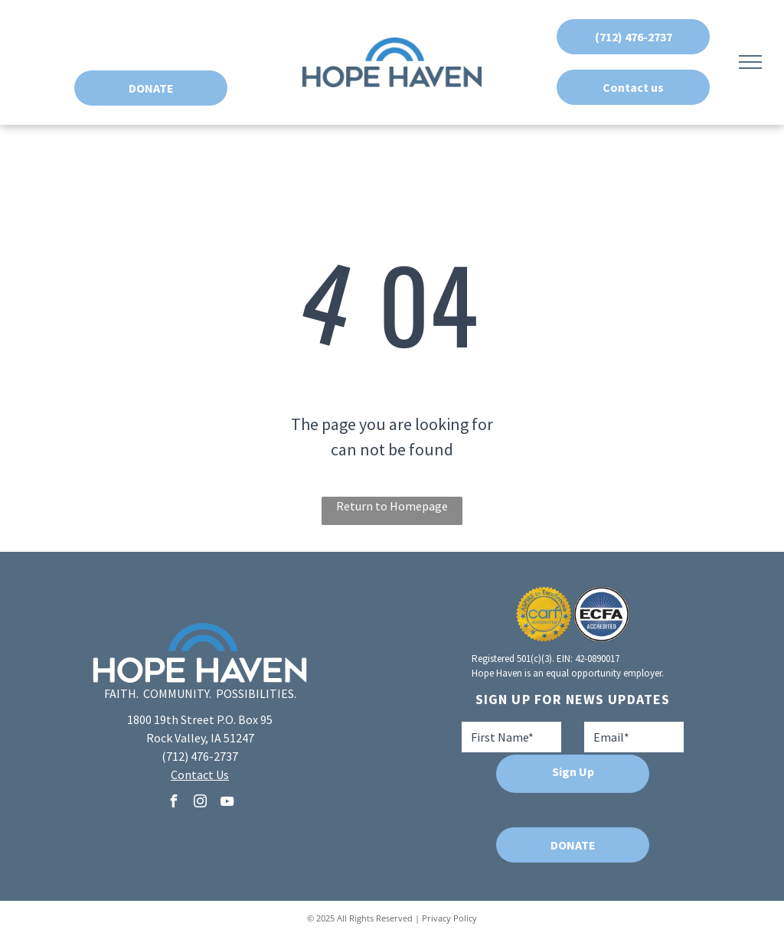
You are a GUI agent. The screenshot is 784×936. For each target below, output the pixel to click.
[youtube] (227, 803)
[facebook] (173, 803)
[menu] (750, 62)
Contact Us (200, 774)
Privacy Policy (449, 918)
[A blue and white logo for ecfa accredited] (601, 614)
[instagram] (200, 803)
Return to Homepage (392, 506)
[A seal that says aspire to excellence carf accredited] (544, 614)
